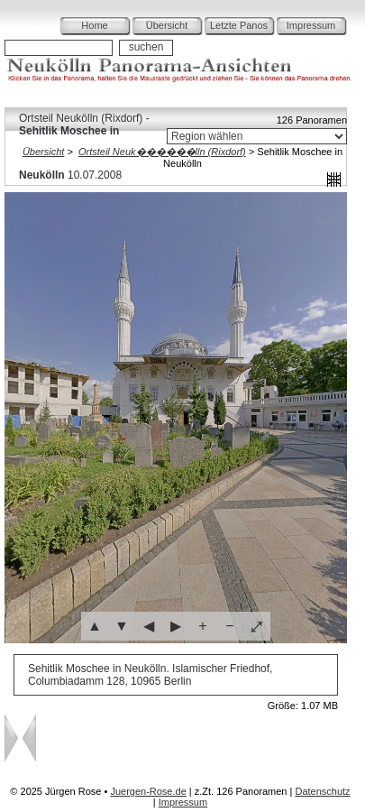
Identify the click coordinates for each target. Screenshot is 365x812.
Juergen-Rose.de (148, 791)
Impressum (311, 25)
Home (94, 25)
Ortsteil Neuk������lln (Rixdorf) (162, 151)
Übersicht (166, 25)
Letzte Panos (239, 25)
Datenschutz (322, 791)
